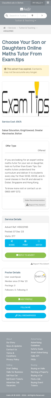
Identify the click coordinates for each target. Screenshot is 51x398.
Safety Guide (37, 349)
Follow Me (25, 307)
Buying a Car (36, 375)
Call (25, 315)
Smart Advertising (39, 352)
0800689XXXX (29, 315)
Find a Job (35, 379)
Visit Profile (25, 299)
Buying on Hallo (38, 368)
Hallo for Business (14, 372)
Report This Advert (35, 205)
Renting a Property (39, 372)
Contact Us (11, 349)
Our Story (10, 342)
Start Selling (12, 368)
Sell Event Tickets (14, 379)
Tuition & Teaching (25, 20)
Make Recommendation (34, 200)
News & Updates (14, 346)
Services (12, 28)
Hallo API (35, 356)
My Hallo (38, 3)
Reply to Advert (25, 255)
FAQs (33, 359)
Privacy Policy (12, 359)
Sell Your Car (12, 375)
